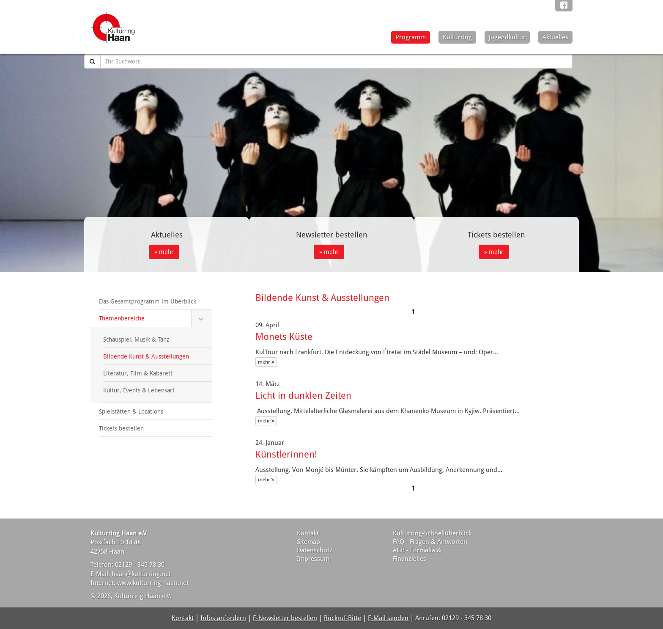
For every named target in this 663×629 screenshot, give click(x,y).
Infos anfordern (223, 618)
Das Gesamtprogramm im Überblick (147, 301)
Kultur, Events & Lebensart (139, 390)
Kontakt (308, 533)
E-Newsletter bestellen (285, 618)
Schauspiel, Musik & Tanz (136, 339)
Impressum (313, 559)
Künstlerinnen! (286, 454)
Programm (410, 37)
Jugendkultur (507, 37)
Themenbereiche (122, 318)
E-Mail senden (388, 618)
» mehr (164, 251)
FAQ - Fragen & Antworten (430, 542)
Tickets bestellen (121, 428)
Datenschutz (314, 550)
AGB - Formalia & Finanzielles (417, 554)
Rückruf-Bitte (342, 618)
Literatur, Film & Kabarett (138, 373)
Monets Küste (283, 336)
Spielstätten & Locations (131, 411)
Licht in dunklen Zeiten (303, 395)
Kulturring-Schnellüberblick (432, 533)
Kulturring (457, 37)
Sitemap (308, 542)
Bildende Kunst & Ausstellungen (146, 356)
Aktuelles (555, 37)
